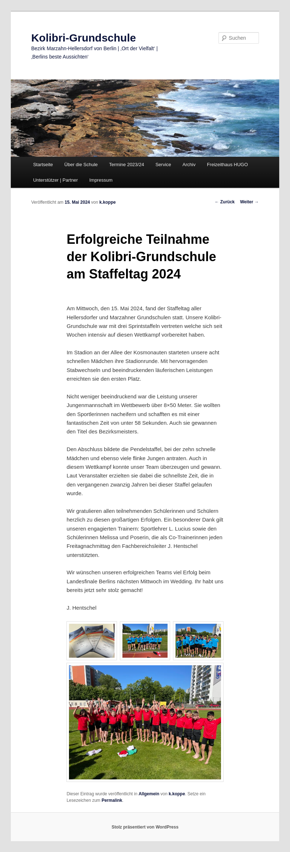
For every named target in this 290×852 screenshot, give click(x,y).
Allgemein (149, 793)
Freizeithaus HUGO (227, 164)
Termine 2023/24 (126, 164)
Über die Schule (81, 164)
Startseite (43, 164)
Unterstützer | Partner (55, 180)
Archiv (188, 164)
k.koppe (107, 202)
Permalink (111, 800)
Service (163, 164)
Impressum (100, 180)
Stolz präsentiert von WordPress (145, 827)
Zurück (224, 201)
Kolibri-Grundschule (83, 38)
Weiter (249, 201)
